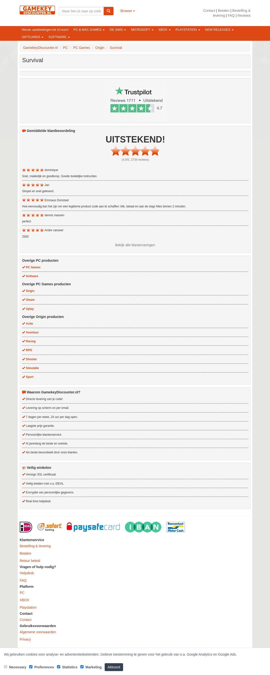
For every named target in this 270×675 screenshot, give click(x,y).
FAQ (231, 15)
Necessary (15, 667)
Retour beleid (30, 561)
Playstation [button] (188, 29)
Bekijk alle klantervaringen (135, 245)
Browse (127, 11)
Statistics (67, 667)
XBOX (24, 600)
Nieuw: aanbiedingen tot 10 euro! (45, 29)
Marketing (91, 667)
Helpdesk (27, 573)
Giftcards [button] (33, 37)
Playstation (28, 607)
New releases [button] (219, 29)
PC (22, 593)
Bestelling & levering (35, 546)
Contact (209, 11)
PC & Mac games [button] (89, 29)
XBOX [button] (164, 29)
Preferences (41, 667)
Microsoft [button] (142, 29)
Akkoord (114, 667)
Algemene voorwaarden (38, 632)
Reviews (244, 15)
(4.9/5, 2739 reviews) (135, 159)
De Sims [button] (118, 29)
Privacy (25, 639)
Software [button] (59, 37)
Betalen (223, 11)
